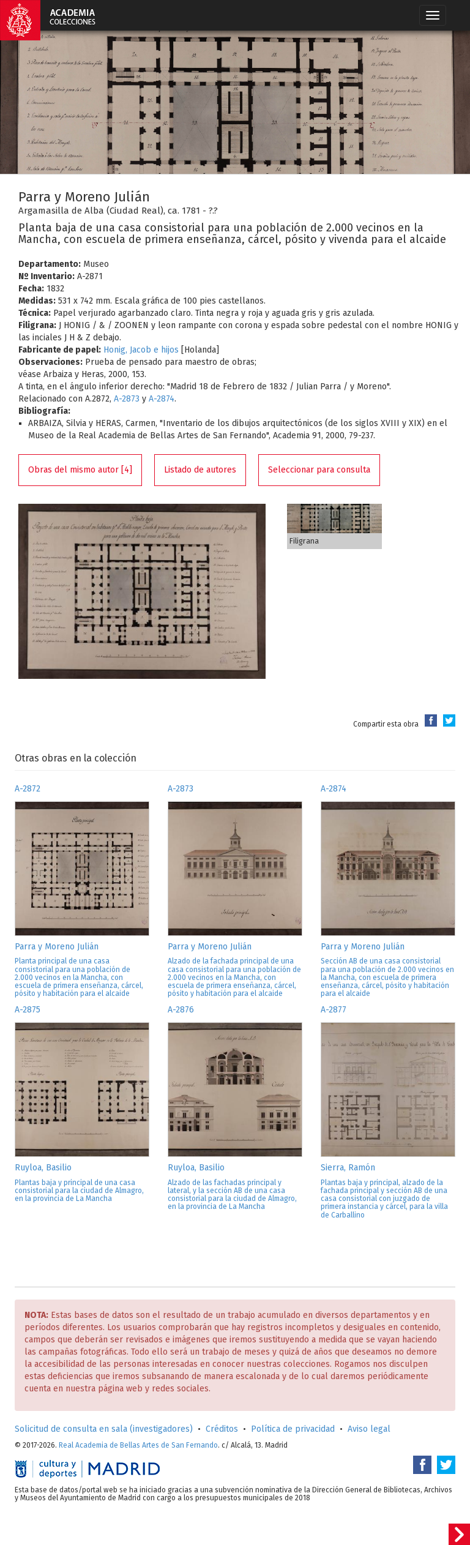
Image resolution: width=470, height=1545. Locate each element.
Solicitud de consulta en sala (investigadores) (104, 1429)
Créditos (222, 1429)
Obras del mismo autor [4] (80, 470)
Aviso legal (369, 1429)
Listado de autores (200, 470)
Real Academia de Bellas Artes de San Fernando (138, 1445)
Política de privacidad (293, 1429)
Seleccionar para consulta (319, 470)
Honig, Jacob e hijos (141, 350)
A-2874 (161, 399)
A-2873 (127, 399)
